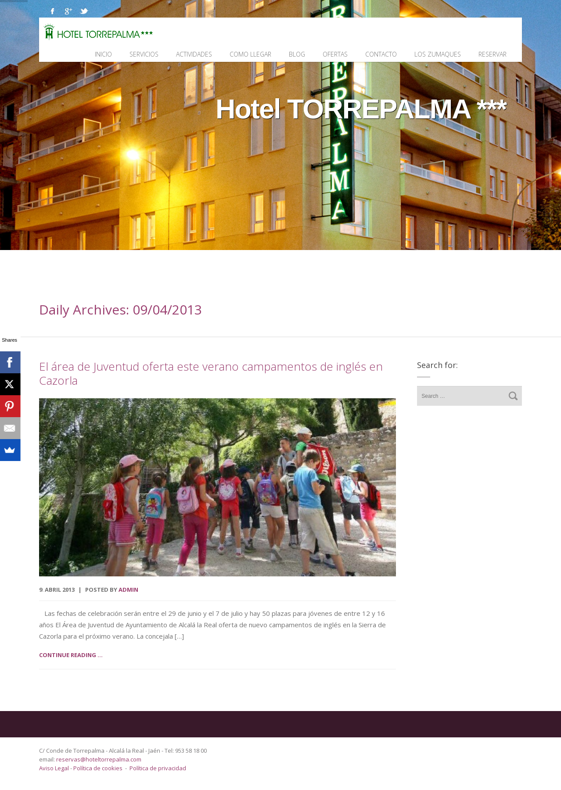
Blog (297, 54)
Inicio (103, 54)
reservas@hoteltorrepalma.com (99, 759)
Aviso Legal (54, 768)
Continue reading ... (71, 655)
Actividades (194, 54)
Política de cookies (97, 768)
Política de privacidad (157, 768)
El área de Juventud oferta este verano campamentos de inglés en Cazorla (211, 373)
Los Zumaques (437, 54)
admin (128, 589)
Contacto (381, 54)
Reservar (492, 54)
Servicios (143, 54)
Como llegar (250, 54)
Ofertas (335, 54)
